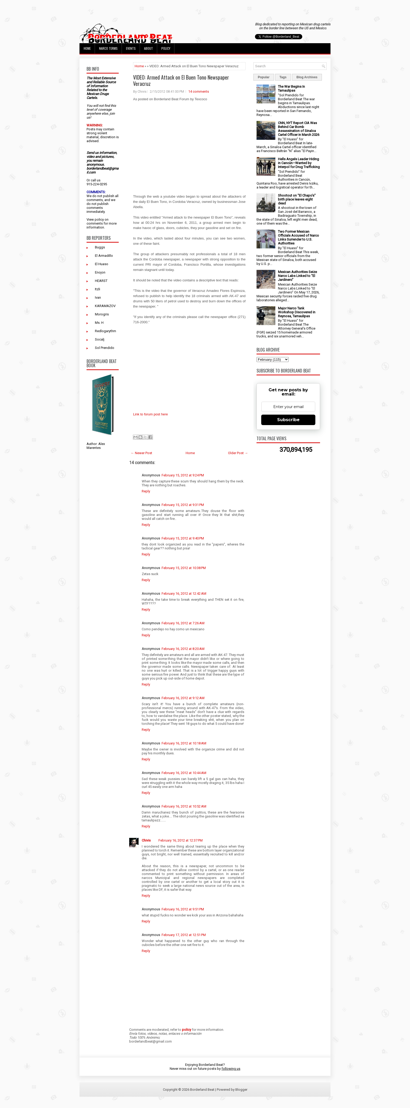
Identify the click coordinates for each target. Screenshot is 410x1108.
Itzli (97, 289)
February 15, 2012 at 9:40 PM (183, 538)
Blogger (241, 1090)
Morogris (102, 314)
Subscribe (288, 419)
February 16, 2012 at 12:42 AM (184, 593)
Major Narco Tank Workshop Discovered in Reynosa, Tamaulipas (296, 312)
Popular (264, 77)
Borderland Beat (202, 1090)
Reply (146, 491)
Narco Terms (108, 48)
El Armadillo (104, 256)
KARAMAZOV (105, 306)
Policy (165, 48)
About (148, 48)
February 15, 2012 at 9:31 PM (183, 505)
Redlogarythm (105, 331)
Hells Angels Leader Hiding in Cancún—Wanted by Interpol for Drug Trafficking (299, 163)
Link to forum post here (150, 414)
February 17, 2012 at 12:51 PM (184, 935)
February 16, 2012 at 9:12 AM (183, 698)
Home (87, 48)
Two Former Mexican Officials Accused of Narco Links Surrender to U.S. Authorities (298, 237)
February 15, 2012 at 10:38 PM (184, 568)
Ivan (98, 297)
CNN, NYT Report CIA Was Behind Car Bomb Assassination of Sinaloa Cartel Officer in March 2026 (298, 129)
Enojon (100, 272)
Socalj (99, 339)
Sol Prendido (104, 348)
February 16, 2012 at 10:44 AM (184, 773)
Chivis (146, 840)
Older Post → (238, 453)
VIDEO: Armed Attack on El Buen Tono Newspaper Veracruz (181, 80)
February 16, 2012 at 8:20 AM (183, 649)
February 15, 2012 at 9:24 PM (183, 475)
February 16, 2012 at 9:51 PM (183, 909)
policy (99, 219)
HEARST (101, 281)
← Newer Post (141, 453)
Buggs (100, 247)
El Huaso (101, 264)
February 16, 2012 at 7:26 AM (183, 623)
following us (230, 1069)
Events (131, 48)
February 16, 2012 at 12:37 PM (180, 840)
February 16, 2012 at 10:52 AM (184, 806)
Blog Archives (307, 77)
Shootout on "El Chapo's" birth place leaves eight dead (297, 199)
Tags (283, 77)
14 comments (198, 91)
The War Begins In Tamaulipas (291, 88)
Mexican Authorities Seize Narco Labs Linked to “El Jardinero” (297, 276)
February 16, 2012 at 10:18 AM (184, 743)
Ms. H (99, 323)
